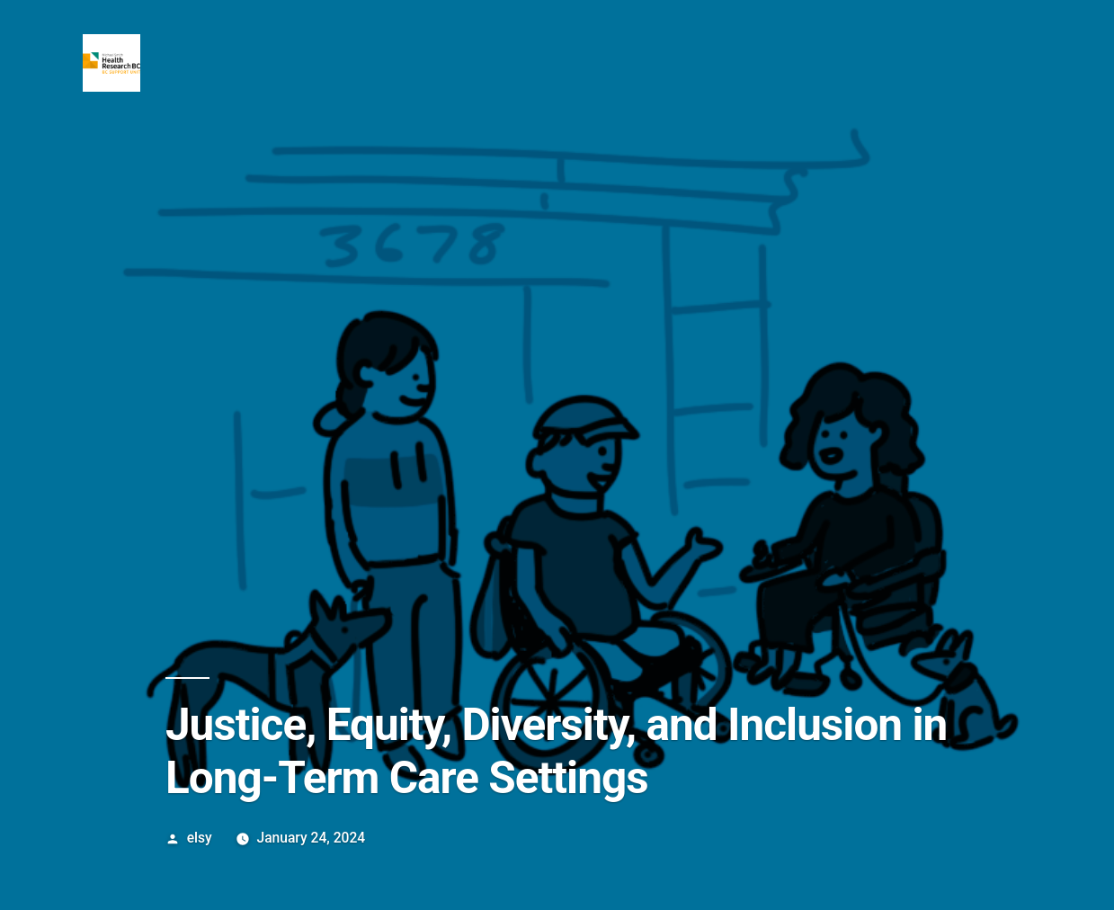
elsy (199, 837)
